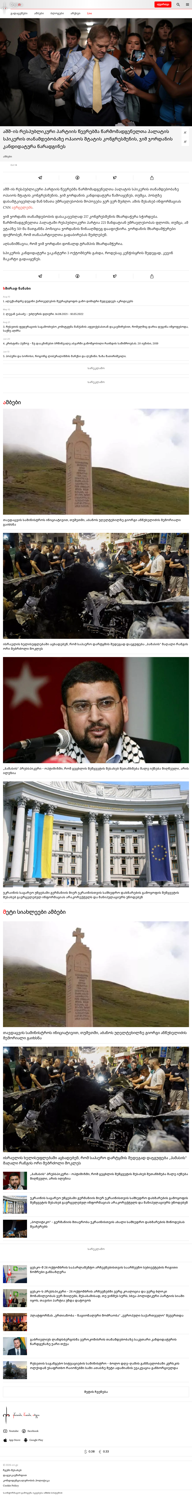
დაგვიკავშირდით (15, 1475)
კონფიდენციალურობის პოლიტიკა (26, 1480)
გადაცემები (18, 13)
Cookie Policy (11, 1485)
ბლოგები (57, 13)
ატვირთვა (163, 4)
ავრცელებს (22, 207)
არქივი (75, 13)
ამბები (39, 13)
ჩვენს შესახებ (12, 1470)
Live (89, 13)
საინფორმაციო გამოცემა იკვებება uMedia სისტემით (32, 1493)
